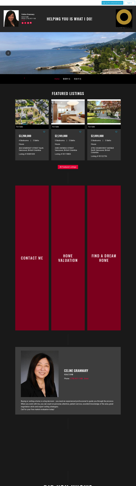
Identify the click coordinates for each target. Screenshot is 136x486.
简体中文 (78, 79)
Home (57, 79)
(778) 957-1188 (76, 351)
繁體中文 (67, 79)
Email (23, 20)
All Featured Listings (68, 167)
